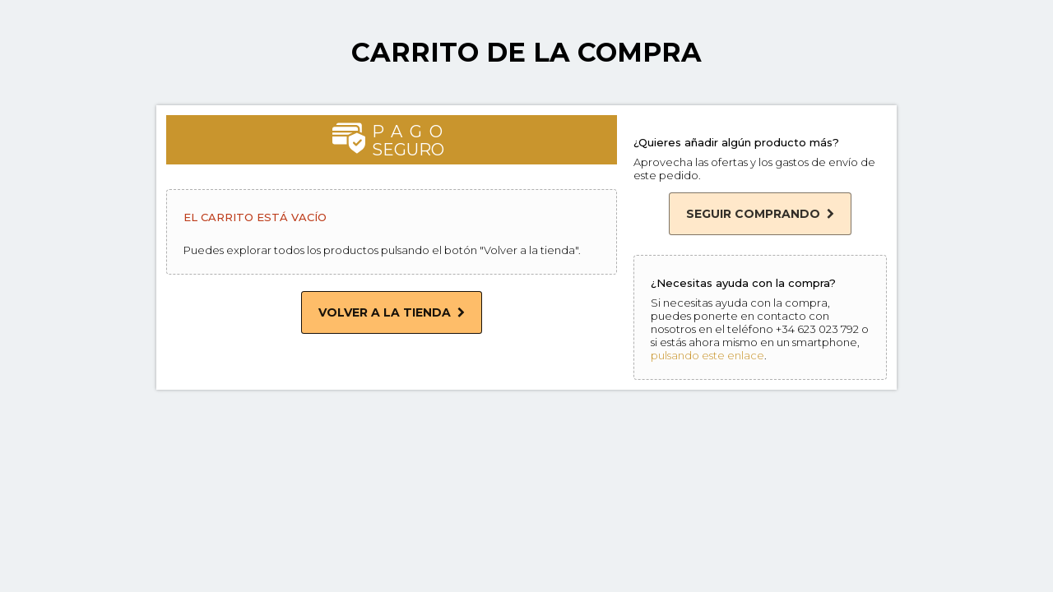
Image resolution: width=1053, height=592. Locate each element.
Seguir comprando (760, 213)
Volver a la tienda (391, 312)
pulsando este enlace (707, 355)
